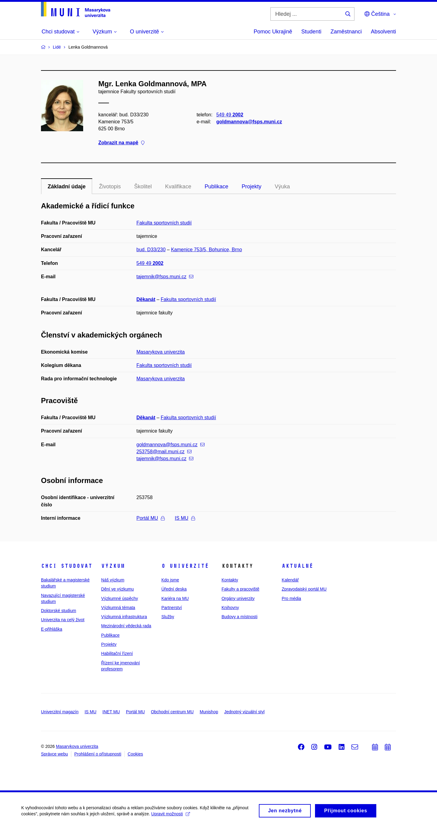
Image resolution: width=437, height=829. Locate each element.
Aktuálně (297, 566)
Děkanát (146, 299)
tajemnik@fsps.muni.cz (165, 276)
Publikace (216, 186)
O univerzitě (185, 566)
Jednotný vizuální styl (244, 711)
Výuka (282, 186)
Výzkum (113, 566)
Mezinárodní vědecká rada (126, 625)
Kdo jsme (170, 579)
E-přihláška (51, 629)
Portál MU (150, 518)
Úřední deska (174, 589)
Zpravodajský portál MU (304, 589)
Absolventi (383, 32)
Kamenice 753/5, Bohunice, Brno (206, 249)
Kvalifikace (178, 186)
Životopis (110, 186)
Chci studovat (66, 566)
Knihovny (230, 607)
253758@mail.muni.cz (164, 451)
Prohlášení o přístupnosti (97, 754)
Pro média (291, 598)
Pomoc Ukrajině (273, 32)
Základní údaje (67, 186)
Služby (167, 616)
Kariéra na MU (175, 598)
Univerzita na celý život (62, 619)
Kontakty (230, 579)
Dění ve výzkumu (117, 589)
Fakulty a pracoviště (240, 589)
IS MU (185, 518)
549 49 (229, 114)
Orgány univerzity (238, 598)
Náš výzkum (112, 579)
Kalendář (290, 579)
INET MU (111, 711)
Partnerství (171, 607)
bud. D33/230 (151, 249)
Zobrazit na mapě (121, 143)
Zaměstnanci (346, 32)
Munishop (209, 711)
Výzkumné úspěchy (119, 598)
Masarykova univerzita (161, 352)
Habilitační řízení (117, 653)
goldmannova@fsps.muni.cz (249, 121)
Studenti (311, 32)
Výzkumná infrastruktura (124, 616)
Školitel (143, 186)
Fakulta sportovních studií (164, 222)
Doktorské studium (58, 610)
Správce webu (54, 754)
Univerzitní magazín (60, 711)
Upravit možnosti (170, 816)
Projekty (251, 186)
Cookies (135, 754)
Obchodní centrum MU (172, 711)
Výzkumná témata (118, 607)
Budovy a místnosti (239, 616)
